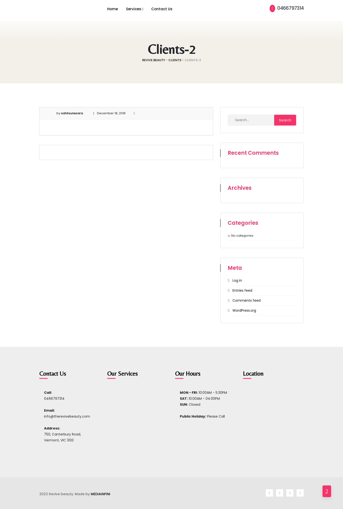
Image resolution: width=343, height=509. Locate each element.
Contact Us (161, 8)
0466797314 (287, 8)
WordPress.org (244, 310)
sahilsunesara (72, 113)
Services (133, 8)
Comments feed (246, 300)
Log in (237, 280)
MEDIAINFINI (100, 494)
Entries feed (242, 290)
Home (112, 8)
